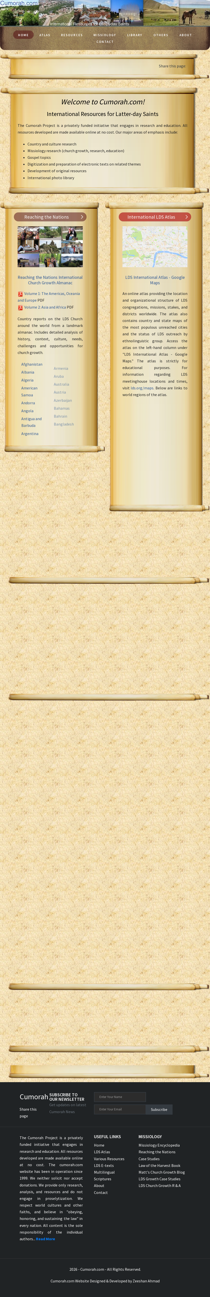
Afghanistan (31, 373)
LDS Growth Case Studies (159, 1178)
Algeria (27, 389)
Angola (27, 420)
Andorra (28, 412)
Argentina (29, 443)
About (186, 35)
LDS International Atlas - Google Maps (155, 284)
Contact (105, 42)
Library (134, 35)
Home (23, 35)
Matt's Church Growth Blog (162, 1172)
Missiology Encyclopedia (159, 1145)
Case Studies (149, 1158)
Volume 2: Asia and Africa (45, 311)
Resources (72, 35)
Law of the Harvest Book (159, 1165)
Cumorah (34, 1096)
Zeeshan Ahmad (146, 1280)
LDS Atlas (102, 1151)
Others (160, 35)
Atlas (44, 35)
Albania (27, 381)
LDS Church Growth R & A (160, 1185)
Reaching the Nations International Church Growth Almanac (50, 284)
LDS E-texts (104, 1165)
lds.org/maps (142, 392)
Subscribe (159, 1109)
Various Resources (109, 1158)
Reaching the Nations (157, 1151)
